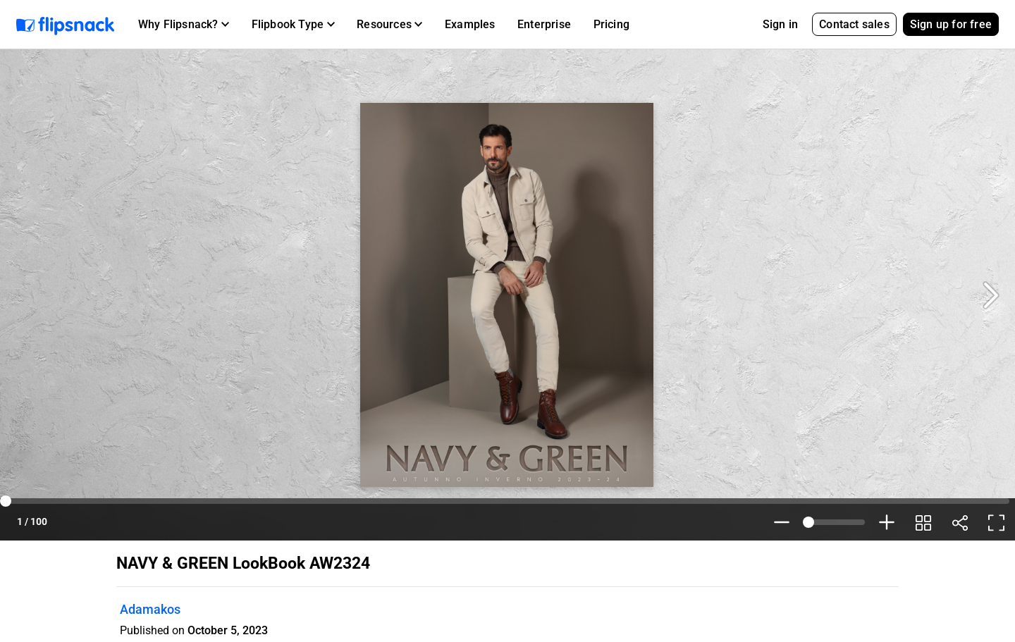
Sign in (780, 24)
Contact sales (854, 24)
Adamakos (150, 609)
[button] (183, 25)
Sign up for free (951, 24)
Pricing (611, 24)
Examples (470, 24)
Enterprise (544, 24)
